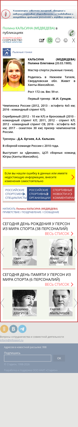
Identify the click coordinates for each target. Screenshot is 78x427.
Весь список (57, 235)
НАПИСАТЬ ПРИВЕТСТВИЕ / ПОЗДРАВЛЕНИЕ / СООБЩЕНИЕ (31, 212)
